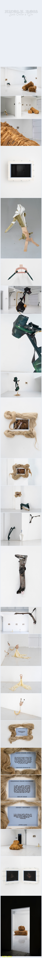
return (7, 957)
